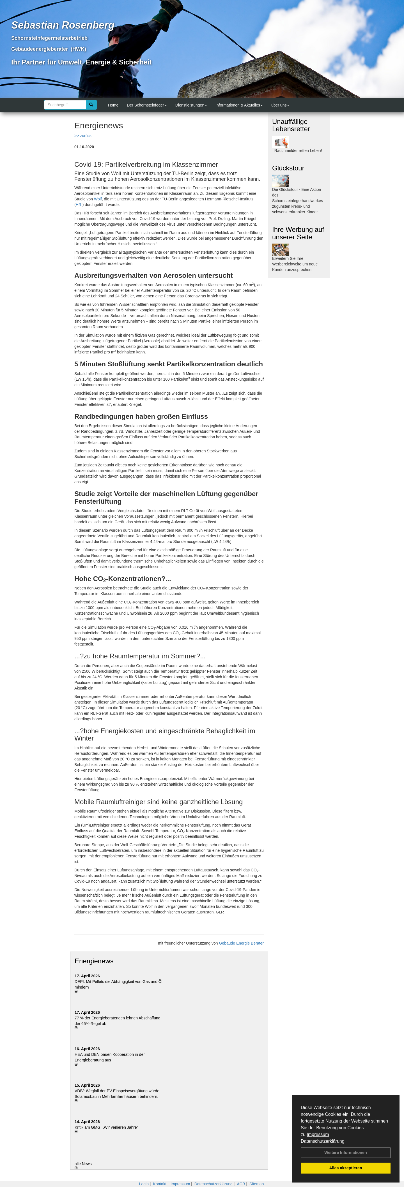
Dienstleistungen (191, 105)
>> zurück (82, 135)
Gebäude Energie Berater (241, 943)
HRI (79, 204)
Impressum (318, 1134)
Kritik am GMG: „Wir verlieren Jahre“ (106, 1127)
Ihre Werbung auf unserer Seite (298, 233)
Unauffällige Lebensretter (291, 125)
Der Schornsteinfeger (147, 105)
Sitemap (256, 1184)
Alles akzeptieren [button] (345, 1168)
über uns (280, 105)
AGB (241, 1184)
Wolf (98, 199)
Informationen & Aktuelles (239, 105)
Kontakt (159, 1184)
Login (144, 1184)
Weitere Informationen (345, 1152)
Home (113, 105)
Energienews (94, 961)
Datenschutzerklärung (323, 1141)
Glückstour (288, 168)
